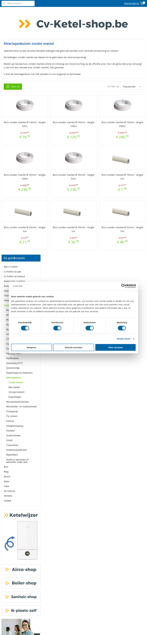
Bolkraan (10, 84)
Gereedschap (13, 132)
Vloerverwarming (12, 65)
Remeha (8, 260)
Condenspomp (13, 98)
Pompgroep (12, 176)
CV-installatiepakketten (18, 103)
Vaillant (7, 265)
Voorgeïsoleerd (16, 156)
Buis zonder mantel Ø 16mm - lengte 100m (94, 112)
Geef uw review (122, 505)
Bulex (6, 246)
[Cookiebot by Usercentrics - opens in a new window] (123, 286)
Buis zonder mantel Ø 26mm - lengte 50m (94, 165)
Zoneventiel (12, 209)
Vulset (9, 205)
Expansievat (12, 108)
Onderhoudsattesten (16, 214)
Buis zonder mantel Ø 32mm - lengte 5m (129, 217)
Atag (6, 236)
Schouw (10, 185)
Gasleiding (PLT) (14, 127)
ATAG (24, 445)
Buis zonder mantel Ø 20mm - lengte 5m (59, 217)
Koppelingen (14, 161)
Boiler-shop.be (73, 562)
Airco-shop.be (73, 556)
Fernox (9, 113)
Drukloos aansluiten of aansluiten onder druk (17, 225)
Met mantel (14, 152)
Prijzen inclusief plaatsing (24, 585)
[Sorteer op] (119, 74)
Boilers (7, 50)
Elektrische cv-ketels (14, 45)
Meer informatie (73, 445)
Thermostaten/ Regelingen (17, 60)
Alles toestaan (115, 347)
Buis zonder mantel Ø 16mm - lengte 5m (129, 165)
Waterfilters (12, 219)
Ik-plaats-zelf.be (73, 582)
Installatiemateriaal (13, 70)
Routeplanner (122, 470)
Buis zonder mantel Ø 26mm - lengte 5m (94, 217)
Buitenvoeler (12, 89)
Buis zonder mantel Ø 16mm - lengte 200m (129, 112)
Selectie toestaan (73, 347)
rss (89, 630)
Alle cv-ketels (11, 31)
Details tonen (123, 338)
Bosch (7, 241)
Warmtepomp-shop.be (73, 569)
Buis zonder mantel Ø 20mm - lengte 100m (59, 165)
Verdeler (10, 195)
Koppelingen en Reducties (19, 137)
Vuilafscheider (13, 200)
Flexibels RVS (13, 118)
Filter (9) (69, 74)
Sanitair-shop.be (73, 575)
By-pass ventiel (14, 94)
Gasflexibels (12, 123)
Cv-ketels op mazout (14, 41)
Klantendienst (131, 3)
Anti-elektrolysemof (16, 79)
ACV (6, 231)
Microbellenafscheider (17, 166)
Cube (6, 250)
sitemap (83, 630)
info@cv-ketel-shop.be (122, 445)
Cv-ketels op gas (12, 36)
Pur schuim (11, 180)
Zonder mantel (15, 147)
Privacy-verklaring (73, 604)
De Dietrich (9, 255)
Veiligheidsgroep (14, 190)
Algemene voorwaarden (73, 598)
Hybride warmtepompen (16, 55)
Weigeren (31, 347)
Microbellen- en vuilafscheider (21, 171)
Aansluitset (12, 74)
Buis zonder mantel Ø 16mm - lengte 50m (59, 112)
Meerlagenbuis (13, 142)
